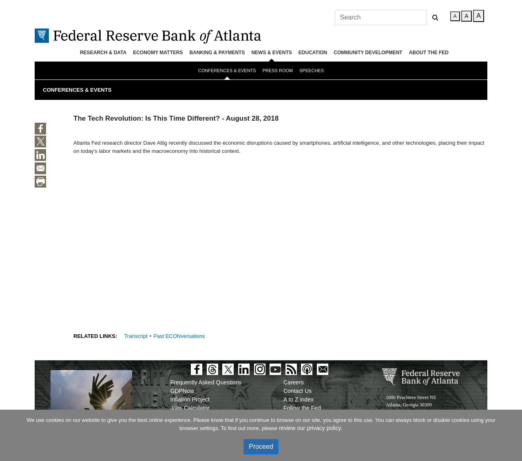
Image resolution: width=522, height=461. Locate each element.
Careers (293, 382)
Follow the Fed (302, 408)
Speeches (311, 70)
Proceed (261, 446)
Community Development (368, 52)
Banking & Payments (217, 52)
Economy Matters (158, 52)
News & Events (271, 52)
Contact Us (297, 391)
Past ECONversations (179, 336)
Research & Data (103, 52)
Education (313, 52)
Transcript (135, 336)
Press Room (278, 70)
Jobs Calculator (190, 408)
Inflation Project (190, 399)
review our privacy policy (310, 428)
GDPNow (182, 391)
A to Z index (298, 399)
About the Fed (429, 52)
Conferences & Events (227, 70)
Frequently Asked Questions (206, 382)
